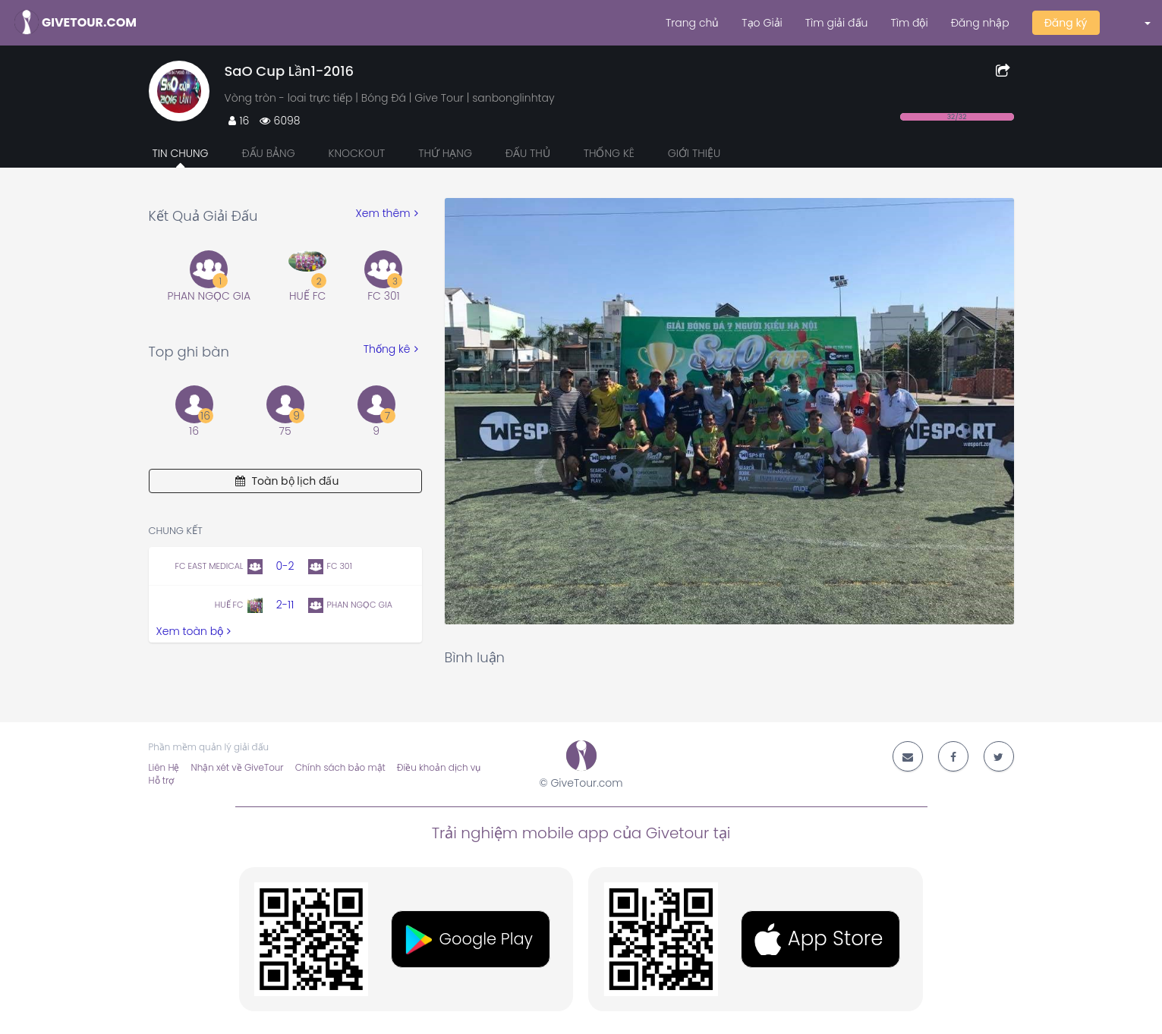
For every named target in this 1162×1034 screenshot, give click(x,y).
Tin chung (181, 153)
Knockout (356, 153)
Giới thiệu (694, 153)
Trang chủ (692, 22)
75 (285, 430)
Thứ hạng (445, 153)
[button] (1137, 23)
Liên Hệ (164, 768)
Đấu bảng (267, 153)
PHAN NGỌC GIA (209, 295)
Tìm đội (908, 22)
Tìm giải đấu (836, 22)
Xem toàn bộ (193, 631)
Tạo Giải (762, 22)
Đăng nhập (980, 22)
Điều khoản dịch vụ (438, 768)
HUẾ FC (307, 295)
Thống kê (609, 153)
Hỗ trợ (162, 781)
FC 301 (383, 295)
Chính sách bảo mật (340, 768)
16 (194, 430)
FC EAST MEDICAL (209, 566)
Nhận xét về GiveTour (237, 768)
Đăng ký (1066, 22)
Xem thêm (387, 213)
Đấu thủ (527, 153)
